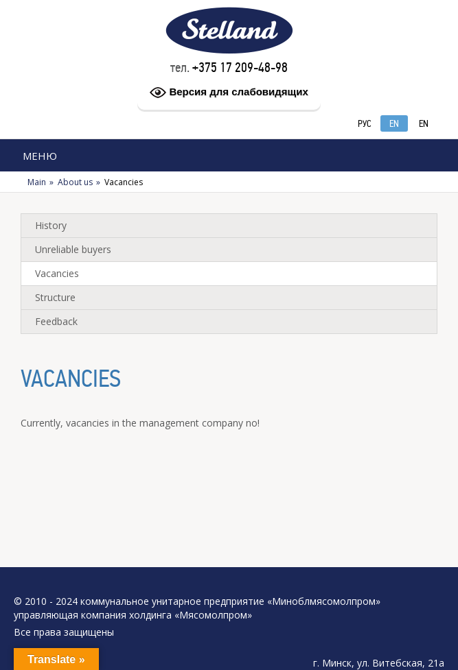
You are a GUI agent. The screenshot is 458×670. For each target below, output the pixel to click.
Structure (55, 297)
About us (75, 182)
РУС (364, 124)
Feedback (56, 321)
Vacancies (57, 273)
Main (36, 182)
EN (394, 124)
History (51, 225)
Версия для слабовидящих (229, 92)
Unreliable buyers (73, 249)
